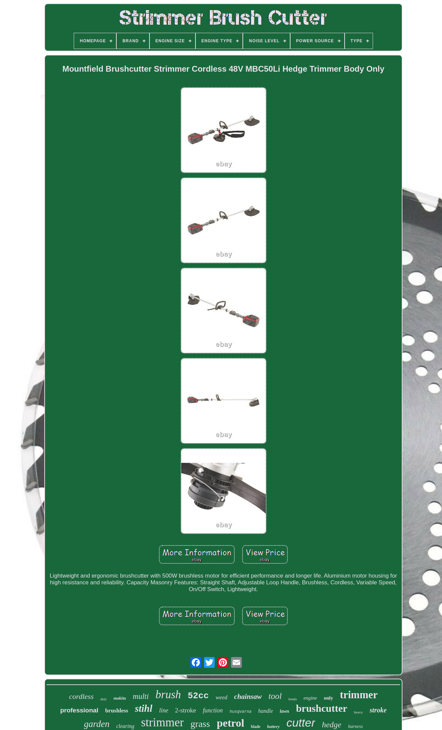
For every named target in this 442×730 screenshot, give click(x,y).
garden (97, 724)
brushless (116, 710)
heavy (358, 712)
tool (275, 696)
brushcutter (321, 708)
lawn (284, 711)
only (328, 698)
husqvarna (241, 711)
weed (221, 697)
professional (79, 710)
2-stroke (185, 710)
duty (103, 699)
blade (255, 726)
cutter (300, 722)
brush (168, 694)
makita (120, 698)
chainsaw (248, 696)
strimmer (162, 722)
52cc (198, 696)
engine (310, 698)
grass (200, 724)
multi (141, 696)
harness (355, 726)
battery (273, 726)
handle (265, 711)
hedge (331, 724)
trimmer (359, 695)
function (213, 710)
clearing (125, 726)
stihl (144, 708)
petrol (230, 723)
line (163, 710)
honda (292, 699)
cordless (81, 696)
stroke (378, 710)
